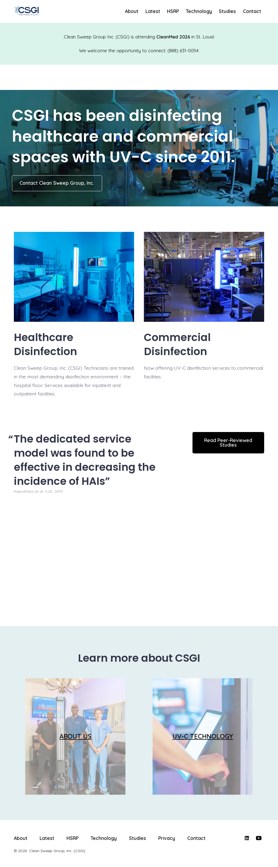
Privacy (166, 838)
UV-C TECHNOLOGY (202, 736)
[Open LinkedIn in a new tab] (247, 838)
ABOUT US (75, 736)
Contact (252, 11)
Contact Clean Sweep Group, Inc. (57, 183)
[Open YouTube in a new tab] (258, 838)
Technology (199, 11)
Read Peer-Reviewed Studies (228, 442)
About (131, 11)
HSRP (173, 11)
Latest (153, 11)
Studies (227, 11)
